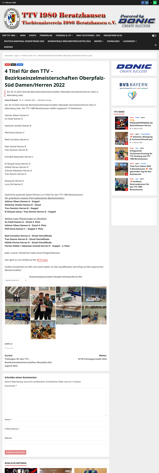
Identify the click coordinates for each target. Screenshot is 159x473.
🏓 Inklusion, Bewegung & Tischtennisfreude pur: (121, 138)
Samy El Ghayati (11, 100)
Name (8, 419)
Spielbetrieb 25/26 (113, 35)
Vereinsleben (145, 134)
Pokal (137, 117)
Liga (137, 148)
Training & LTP (63, 35)
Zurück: (30, 360)
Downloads (113, 41)
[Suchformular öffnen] (156, 45)
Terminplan (46, 35)
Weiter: (81, 357)
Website (8, 438)
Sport (13, 65)
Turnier (19, 65)
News (23, 35)
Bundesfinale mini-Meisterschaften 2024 (69, 41)
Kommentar (11, 386)
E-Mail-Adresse (12, 429)
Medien (98, 41)
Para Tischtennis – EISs (88, 35)
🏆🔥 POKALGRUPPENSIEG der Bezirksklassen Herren (121, 123)
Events (32, 35)
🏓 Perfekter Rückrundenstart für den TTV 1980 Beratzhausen (121, 184)
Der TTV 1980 (8, 35)
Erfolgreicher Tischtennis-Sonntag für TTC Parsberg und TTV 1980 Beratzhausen (121, 153)
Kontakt (8, 47)
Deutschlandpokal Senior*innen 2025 (24, 41)
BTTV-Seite (42, 259)
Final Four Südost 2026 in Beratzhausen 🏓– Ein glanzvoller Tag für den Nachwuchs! (121, 169)
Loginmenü (129, 41)
